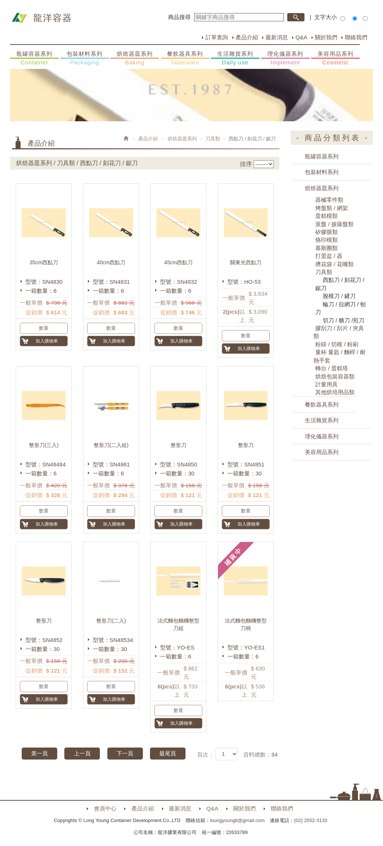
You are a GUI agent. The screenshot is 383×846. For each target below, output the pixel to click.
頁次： (205, 754)
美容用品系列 (335, 58)
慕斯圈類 (326, 248)
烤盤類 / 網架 (331, 208)
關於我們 (326, 37)
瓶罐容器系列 (34, 58)
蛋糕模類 (326, 216)
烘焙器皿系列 (134, 58)
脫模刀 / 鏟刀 (339, 296)
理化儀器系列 (285, 58)
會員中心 (105, 808)
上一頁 (82, 753)
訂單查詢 (216, 37)
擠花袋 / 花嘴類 (334, 264)
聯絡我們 (356, 37)
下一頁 (125, 753)
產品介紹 (247, 37)
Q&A (301, 37)
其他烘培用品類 (335, 392)
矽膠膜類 (326, 232)
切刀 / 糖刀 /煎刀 (343, 320)
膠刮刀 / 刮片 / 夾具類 (338, 332)
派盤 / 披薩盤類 (334, 224)
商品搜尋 (179, 17)
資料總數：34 (260, 754)
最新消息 (277, 37)
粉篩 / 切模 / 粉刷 (336, 344)
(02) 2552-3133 (310, 820)
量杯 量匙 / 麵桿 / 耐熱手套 (339, 356)
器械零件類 (329, 200)
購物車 (370, 407)
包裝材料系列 (84, 58)
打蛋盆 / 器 (329, 256)
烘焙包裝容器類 (335, 376)
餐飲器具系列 (185, 58)
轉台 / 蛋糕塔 (331, 368)
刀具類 (212, 138)
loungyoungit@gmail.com (237, 820)
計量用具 (326, 384)
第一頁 (39, 753)
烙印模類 (326, 240)
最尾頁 (167, 753)
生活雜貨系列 (235, 58)
